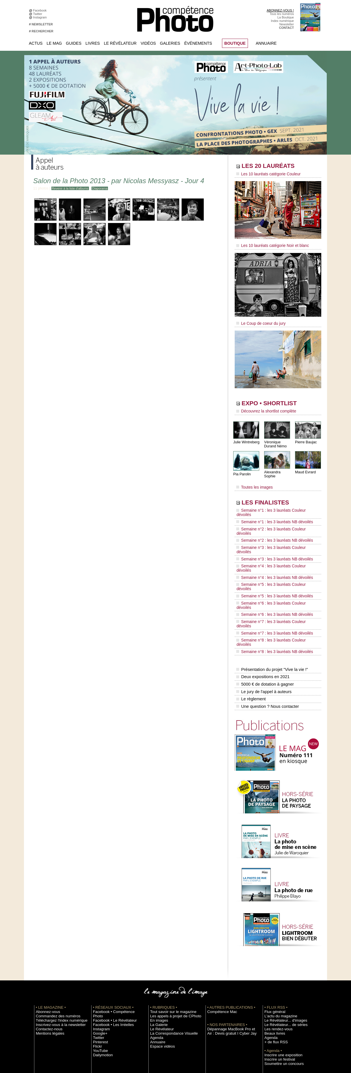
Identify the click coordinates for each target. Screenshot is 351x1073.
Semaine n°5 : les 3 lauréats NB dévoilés (270, 553)
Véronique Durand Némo (275, 440)
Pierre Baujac (305, 438)
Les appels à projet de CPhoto (170, 941)
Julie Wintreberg (245, 438)
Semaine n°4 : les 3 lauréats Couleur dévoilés (274, 536)
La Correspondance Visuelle (169, 958)
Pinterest (99, 963)
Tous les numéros (282, 14)
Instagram (40, 17)
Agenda (155, 963)
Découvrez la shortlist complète (263, 408)
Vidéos (148, 43)
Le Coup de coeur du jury (258, 321)
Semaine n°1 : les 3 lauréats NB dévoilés (270, 509)
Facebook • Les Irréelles (109, 945)
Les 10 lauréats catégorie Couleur (265, 174)
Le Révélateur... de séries (281, 950)
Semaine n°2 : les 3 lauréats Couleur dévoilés (274, 514)
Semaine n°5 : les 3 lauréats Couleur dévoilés (274, 547)
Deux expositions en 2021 (262, 607)
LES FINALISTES (272, 495)
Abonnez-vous (45, 937)
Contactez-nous (46, 954)
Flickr (96, 967)
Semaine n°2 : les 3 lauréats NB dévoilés (270, 520)
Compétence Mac (219, 937)
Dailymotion (101, 976)
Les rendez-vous (275, 954)
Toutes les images (253, 481)
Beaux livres (272, 958)
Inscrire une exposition (279, 980)
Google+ (99, 954)
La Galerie (157, 950)
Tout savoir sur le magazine (169, 937)
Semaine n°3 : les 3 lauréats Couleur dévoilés (274, 525)
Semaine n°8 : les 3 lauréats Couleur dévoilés (274, 580)
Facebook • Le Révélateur (110, 941)
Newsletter (286, 24)
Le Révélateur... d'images (281, 945)
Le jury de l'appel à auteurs (263, 620)
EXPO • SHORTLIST (277, 400)
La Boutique (285, 17)
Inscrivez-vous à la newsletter (56, 950)
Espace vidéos (160, 971)
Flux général (272, 937)
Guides (73, 43)
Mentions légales (47, 958)
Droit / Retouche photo (279, 1019)
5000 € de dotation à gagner (264, 613)
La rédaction (272, 1014)
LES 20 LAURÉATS (276, 166)
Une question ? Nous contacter (267, 632)
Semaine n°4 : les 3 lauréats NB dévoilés (270, 542)
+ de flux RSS (273, 967)
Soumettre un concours (280, 989)
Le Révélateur (120, 43)
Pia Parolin (241, 470)
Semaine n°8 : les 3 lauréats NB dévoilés (270, 586)
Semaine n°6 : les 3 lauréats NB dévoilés (270, 564)
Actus (35, 43)
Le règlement (251, 626)
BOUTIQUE (235, 43)
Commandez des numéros (54, 941)
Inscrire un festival (276, 984)
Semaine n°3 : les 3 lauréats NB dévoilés (270, 531)
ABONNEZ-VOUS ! (280, 10)
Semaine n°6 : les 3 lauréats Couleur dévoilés (274, 558)
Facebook (40, 10)
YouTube (99, 971)
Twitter (38, 14)
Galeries (170, 43)
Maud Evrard (305, 468)
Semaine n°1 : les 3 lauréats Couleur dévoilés (274, 503)
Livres (92, 43)
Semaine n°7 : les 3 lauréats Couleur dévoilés (274, 569)
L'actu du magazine (277, 941)
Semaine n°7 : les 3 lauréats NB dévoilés (270, 575)
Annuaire (266, 43)
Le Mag (54, 43)
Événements (198, 43)
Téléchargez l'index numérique (57, 945)
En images (157, 945)
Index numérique (282, 20)
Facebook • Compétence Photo (114, 937)
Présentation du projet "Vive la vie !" (271, 601)
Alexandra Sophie (278, 468)
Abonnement (273, 1010)
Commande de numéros (280, 1006)
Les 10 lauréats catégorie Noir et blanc (268, 245)
